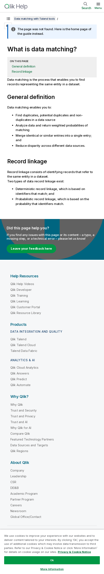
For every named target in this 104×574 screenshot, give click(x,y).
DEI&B (14, 488)
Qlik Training (19, 295)
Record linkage (22, 71)
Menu (98, 8)
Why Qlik (16, 404)
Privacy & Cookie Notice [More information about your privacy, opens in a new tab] (74, 552)
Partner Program (22, 499)
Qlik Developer (21, 289)
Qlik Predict (18, 379)
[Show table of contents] (8, 19)
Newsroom (18, 511)
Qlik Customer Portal (25, 307)
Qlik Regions (19, 451)
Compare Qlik (20, 433)
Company (17, 470)
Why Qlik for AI (20, 428)
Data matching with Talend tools (34, 18)
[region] (52, 551)
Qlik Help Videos (22, 284)
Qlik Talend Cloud (23, 345)
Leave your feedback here (31, 248)
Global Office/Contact (25, 517)
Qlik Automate (20, 385)
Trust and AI (18, 422)
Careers (16, 505)
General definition (23, 66)
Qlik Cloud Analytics (24, 367)
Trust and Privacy (22, 416)
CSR (13, 482)
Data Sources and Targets (29, 445)
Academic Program (24, 493)
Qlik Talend (18, 339)
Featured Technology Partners (32, 439)
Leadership (18, 476)
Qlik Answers (19, 373)
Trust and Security (23, 410)
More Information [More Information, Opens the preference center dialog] (52, 569)
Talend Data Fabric (23, 351)
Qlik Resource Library (25, 313)
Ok (52, 560)
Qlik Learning (19, 301)
